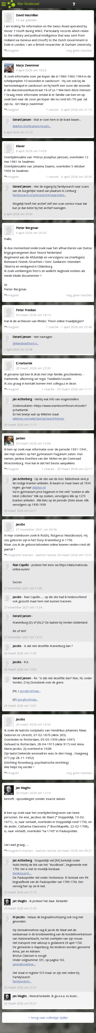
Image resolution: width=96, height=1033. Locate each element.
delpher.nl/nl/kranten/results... (32, 126)
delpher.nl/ (39, 487)
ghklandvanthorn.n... (26, 343)
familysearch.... (22, 873)
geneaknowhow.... (24, 964)
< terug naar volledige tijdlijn (48, 1017)
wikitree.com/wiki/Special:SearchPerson (38, 418)
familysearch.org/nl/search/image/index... (39, 195)
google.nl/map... (30, 691)
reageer (11, 50)
